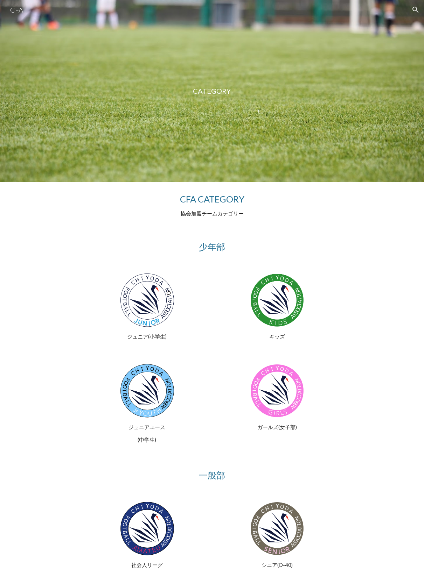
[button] (415, 9)
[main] (212, 91)
